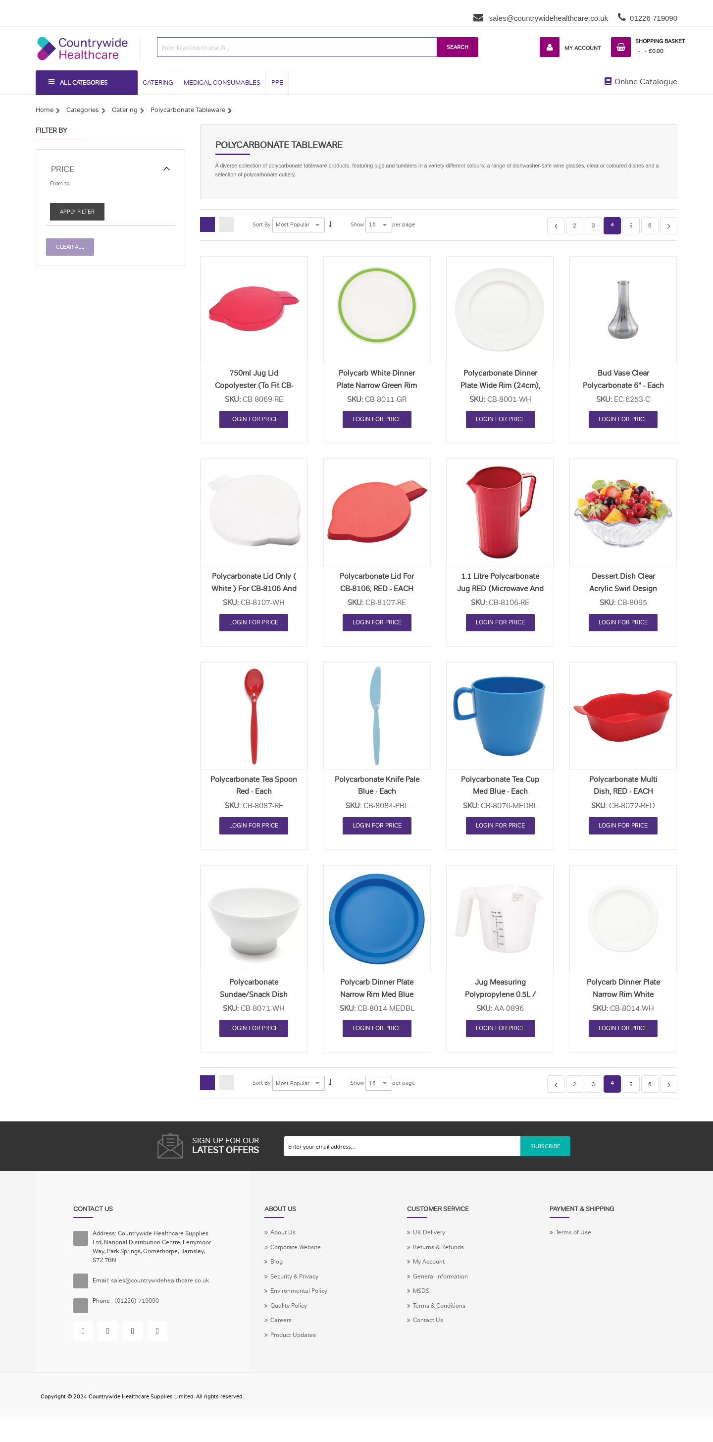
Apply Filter (78, 215)
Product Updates (295, 1349)
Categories (82, 111)
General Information (442, 1286)
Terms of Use (575, 1239)
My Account (578, 48)
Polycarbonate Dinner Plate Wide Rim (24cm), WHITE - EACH (500, 390)
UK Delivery (430, 1239)
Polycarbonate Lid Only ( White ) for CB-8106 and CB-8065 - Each (254, 593)
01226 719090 (653, 18)
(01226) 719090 (141, 1315)
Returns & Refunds (441, 1255)
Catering (125, 111)
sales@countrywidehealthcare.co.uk (548, 18)
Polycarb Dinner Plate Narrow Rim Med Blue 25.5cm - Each (376, 999)
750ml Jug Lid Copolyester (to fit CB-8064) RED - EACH (254, 390)
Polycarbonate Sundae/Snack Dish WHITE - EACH (254, 999)
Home (44, 111)
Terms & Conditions (442, 1318)
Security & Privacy (297, 1286)
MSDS (422, 1302)
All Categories (87, 84)
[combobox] (294, 47)
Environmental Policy (302, 1302)
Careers (282, 1333)
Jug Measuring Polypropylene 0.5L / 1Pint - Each (500, 999)
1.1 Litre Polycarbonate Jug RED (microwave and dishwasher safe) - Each (500, 593)
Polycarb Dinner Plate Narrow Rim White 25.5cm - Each (623, 999)
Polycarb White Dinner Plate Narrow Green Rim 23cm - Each (377, 390)
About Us (284, 1239)
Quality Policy (290, 1318)
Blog (277, 1271)
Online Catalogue (641, 83)
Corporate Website (298, 1255)
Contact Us (430, 1333)
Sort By (262, 229)
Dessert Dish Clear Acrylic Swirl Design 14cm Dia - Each (623, 593)
